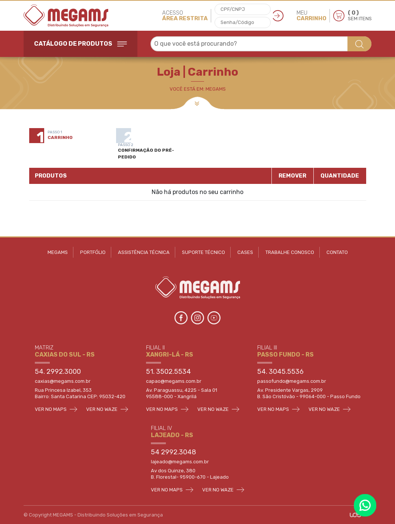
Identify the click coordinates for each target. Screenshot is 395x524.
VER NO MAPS (56, 409)
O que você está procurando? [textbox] (195, 43)
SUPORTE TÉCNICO (203, 252)
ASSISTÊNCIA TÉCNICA (144, 252)
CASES (245, 252)
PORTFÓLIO (93, 252)
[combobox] (261, 43)
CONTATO (337, 252)
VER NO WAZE (107, 409)
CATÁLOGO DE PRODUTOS (80, 43)
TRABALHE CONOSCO (289, 252)
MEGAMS (58, 252)
